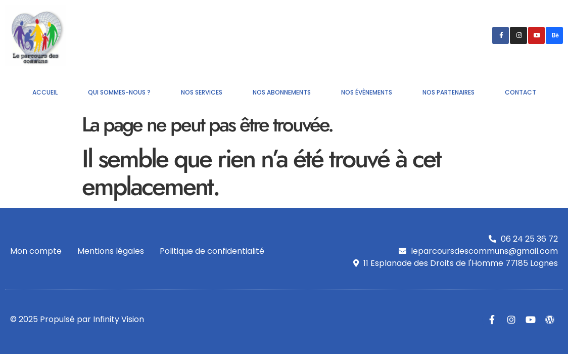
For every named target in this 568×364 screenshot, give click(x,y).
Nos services (201, 92)
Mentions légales (110, 251)
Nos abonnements (282, 92)
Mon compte (36, 251)
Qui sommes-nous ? (119, 92)
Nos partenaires (448, 92)
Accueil (45, 92)
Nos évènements (366, 92)
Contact (520, 92)
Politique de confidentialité (212, 251)
